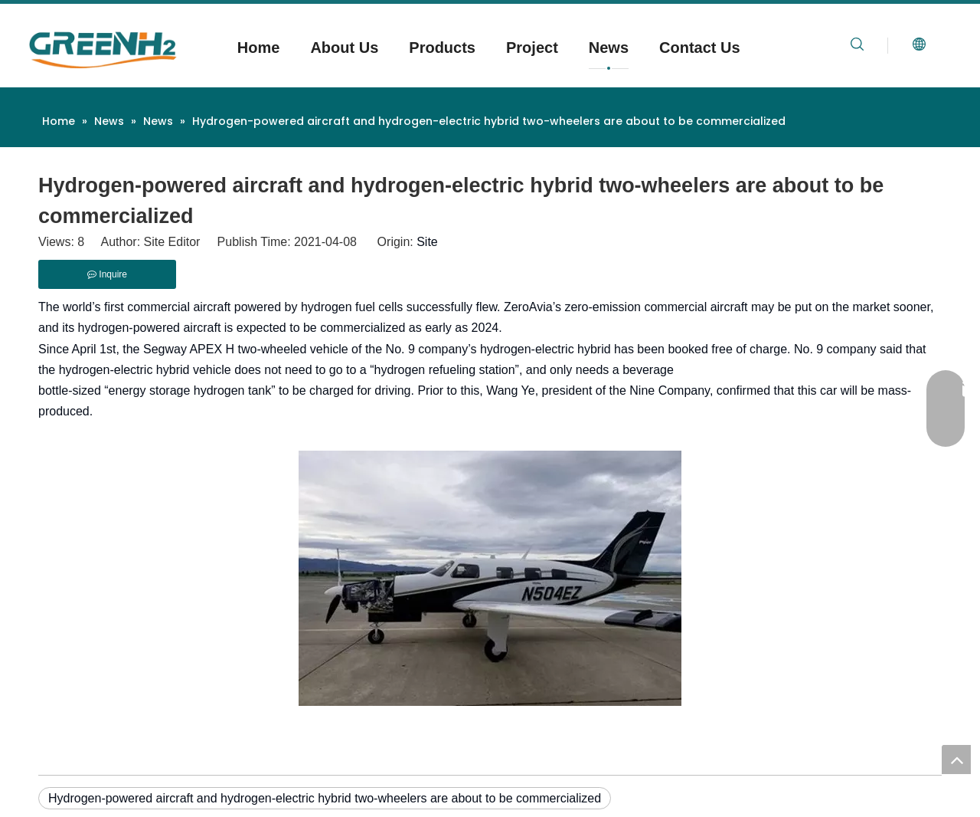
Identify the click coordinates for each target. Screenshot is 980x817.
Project (532, 47)
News (609, 47)
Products (442, 47)
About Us (344, 47)
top (956, 759)
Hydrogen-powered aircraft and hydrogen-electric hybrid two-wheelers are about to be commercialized (324, 798)
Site (427, 241)
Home (258, 47)
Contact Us (699, 47)
